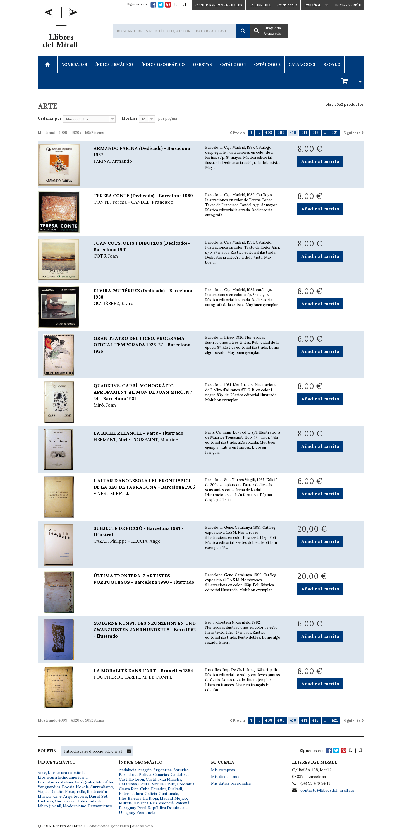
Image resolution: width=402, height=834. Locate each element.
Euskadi (175, 788)
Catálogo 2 (267, 64)
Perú (141, 807)
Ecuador (158, 788)
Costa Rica (128, 788)
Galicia (151, 793)
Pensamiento (100, 805)
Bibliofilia (104, 782)
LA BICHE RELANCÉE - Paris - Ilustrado (145, 436)
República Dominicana (168, 807)
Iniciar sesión (348, 5)
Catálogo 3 (302, 64)
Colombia (185, 784)
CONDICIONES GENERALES (218, 5)
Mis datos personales (231, 783)
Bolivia (145, 774)
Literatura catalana (55, 782)
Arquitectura (75, 796)
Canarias (161, 774)
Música (45, 796)
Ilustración (97, 791)
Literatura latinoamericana (62, 777)
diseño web (142, 825)
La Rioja (150, 798)
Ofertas (202, 64)
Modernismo (75, 805)
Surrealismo (101, 786)
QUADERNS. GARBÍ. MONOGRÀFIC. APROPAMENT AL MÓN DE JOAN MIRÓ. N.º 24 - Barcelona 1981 (145, 395)
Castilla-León (131, 779)
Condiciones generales (108, 825)
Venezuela (146, 812)
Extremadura (131, 793)
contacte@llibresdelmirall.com (328, 790)
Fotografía (75, 791)
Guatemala (168, 793)
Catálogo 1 (233, 64)
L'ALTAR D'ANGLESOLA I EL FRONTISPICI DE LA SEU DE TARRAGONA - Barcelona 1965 (145, 487)
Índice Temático (114, 64)
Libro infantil (90, 801)
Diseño (56, 791)
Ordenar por (49, 118)
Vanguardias (49, 786)
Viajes (43, 791)
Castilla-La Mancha (163, 779)
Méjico (180, 798)
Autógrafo (84, 782)
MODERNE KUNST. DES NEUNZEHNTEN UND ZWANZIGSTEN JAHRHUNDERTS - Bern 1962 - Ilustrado (145, 629)
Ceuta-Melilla (151, 784)
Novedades (74, 64)
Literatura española (66, 772)
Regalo (332, 64)
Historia (45, 801)
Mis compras (223, 769)
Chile (170, 784)
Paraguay (127, 807)
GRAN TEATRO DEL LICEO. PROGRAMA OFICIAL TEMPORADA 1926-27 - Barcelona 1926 (142, 344)
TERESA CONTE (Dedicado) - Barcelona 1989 (145, 199)
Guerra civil (65, 801)
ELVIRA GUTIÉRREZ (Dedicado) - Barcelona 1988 (145, 297)
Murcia (125, 803)
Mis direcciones (225, 776)
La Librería (260, 5)
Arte (42, 772)
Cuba (144, 788)
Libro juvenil (49, 805)
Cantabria (179, 774)
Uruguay (127, 812)
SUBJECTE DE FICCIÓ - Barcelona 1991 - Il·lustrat (145, 534)
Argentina (162, 769)
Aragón (145, 769)
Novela (82, 786)
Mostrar (129, 118)
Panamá (182, 803)
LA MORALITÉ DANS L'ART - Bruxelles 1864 (145, 674)
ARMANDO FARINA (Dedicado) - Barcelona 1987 (145, 154)
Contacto (287, 5)
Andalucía (127, 769)
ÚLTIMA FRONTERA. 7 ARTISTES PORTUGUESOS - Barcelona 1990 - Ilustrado (144, 579)
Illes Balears (130, 798)
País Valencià (162, 803)
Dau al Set (98, 796)
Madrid (166, 798)
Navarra (140, 803)
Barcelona (128, 774)
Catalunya (128, 784)
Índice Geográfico (163, 64)
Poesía (68, 786)
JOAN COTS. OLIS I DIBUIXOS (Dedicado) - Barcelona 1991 (145, 249)
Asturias (181, 769)
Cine (57, 796)
